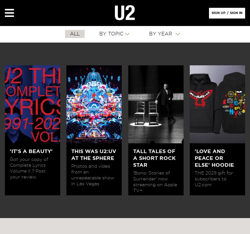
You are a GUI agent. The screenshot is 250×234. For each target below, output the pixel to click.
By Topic (111, 34)
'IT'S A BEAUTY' (31, 151)
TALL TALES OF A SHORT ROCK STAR (154, 158)
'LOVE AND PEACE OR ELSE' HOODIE (214, 158)
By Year (161, 34)
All (75, 34)
